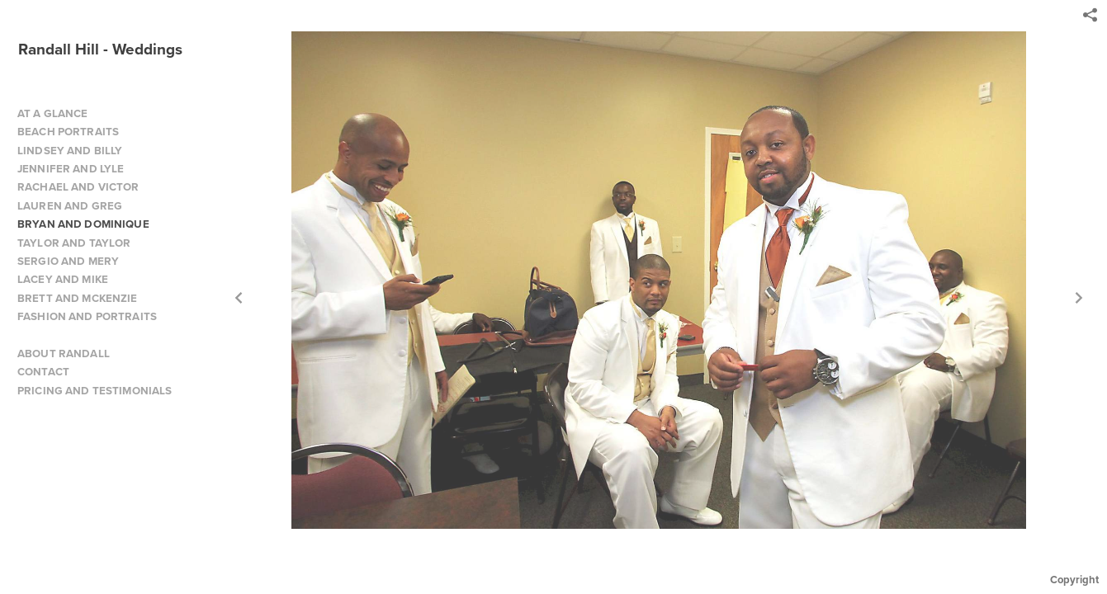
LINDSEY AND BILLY (69, 150)
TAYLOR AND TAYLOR (73, 243)
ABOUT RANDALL (63, 353)
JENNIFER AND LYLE (70, 169)
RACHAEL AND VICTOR (78, 187)
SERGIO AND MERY (68, 261)
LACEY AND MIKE (62, 279)
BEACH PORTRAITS (68, 131)
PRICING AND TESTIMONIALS (94, 390)
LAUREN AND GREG (69, 206)
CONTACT (43, 372)
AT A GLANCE (52, 113)
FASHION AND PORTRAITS (87, 316)
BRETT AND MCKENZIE (77, 298)
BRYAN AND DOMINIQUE (83, 224)
